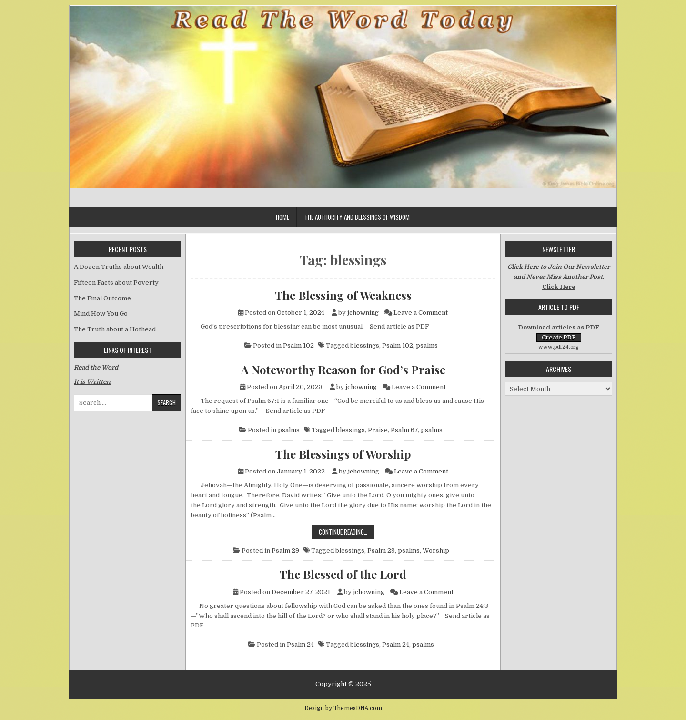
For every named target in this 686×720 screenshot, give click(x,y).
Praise (378, 429)
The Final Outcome (102, 298)
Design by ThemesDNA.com (343, 708)
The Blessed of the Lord (343, 574)
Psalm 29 (285, 550)
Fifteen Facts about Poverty (116, 282)
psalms (427, 345)
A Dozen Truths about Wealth (118, 266)
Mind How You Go (101, 313)
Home (282, 217)
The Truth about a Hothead (115, 329)
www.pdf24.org (558, 347)
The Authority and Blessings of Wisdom (357, 217)
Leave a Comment (420, 312)
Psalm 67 (404, 429)
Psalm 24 (300, 644)
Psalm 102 (298, 345)
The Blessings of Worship (343, 454)
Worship (436, 550)
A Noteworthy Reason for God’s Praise (343, 369)
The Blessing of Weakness (343, 295)
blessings (364, 345)
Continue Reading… (346, 531)
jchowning (363, 312)
